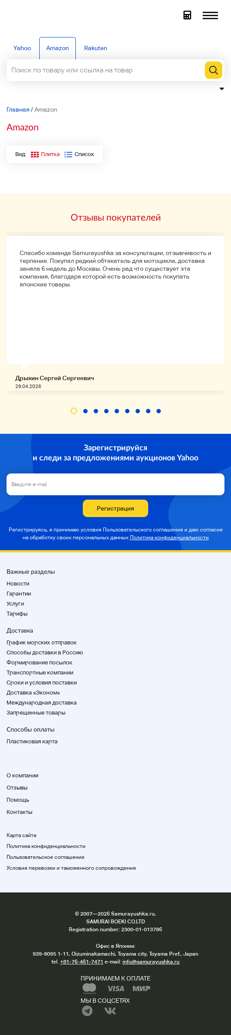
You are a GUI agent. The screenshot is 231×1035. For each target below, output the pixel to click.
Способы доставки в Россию (45, 652)
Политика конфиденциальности (169, 538)
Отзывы (17, 787)
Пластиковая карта (32, 741)
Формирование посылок (39, 662)
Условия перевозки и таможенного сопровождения (71, 868)
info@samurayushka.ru (151, 962)
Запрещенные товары (36, 712)
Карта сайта (21, 835)
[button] (74, 410)
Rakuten (95, 47)
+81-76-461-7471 (81, 962)
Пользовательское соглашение (46, 857)
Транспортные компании (40, 672)
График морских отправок (42, 642)
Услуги (15, 603)
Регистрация (115, 508)
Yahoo (22, 47)
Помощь (18, 800)
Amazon (57, 47)
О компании (22, 775)
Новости (18, 583)
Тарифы (17, 613)
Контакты (19, 812)
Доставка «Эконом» (33, 692)
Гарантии (19, 593)
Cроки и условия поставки (42, 682)
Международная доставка (42, 702)
